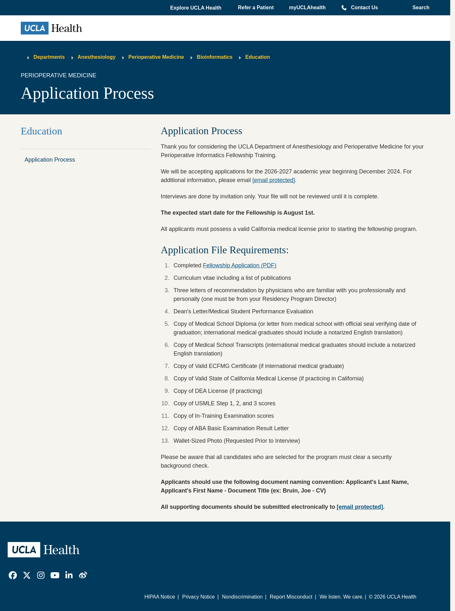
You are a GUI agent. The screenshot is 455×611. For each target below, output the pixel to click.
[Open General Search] (419, 7)
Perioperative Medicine (156, 57)
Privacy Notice (198, 597)
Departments (49, 57)
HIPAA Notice (159, 597)
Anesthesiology (97, 57)
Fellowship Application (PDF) (239, 265)
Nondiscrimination (242, 597)
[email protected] (274, 180)
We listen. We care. (342, 597)
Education (257, 57)
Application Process (50, 160)
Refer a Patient (256, 7)
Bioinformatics (214, 57)
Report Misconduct (291, 597)
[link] (13, 575)
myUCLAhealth (307, 7)
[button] (196, 8)
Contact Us (364, 7)
